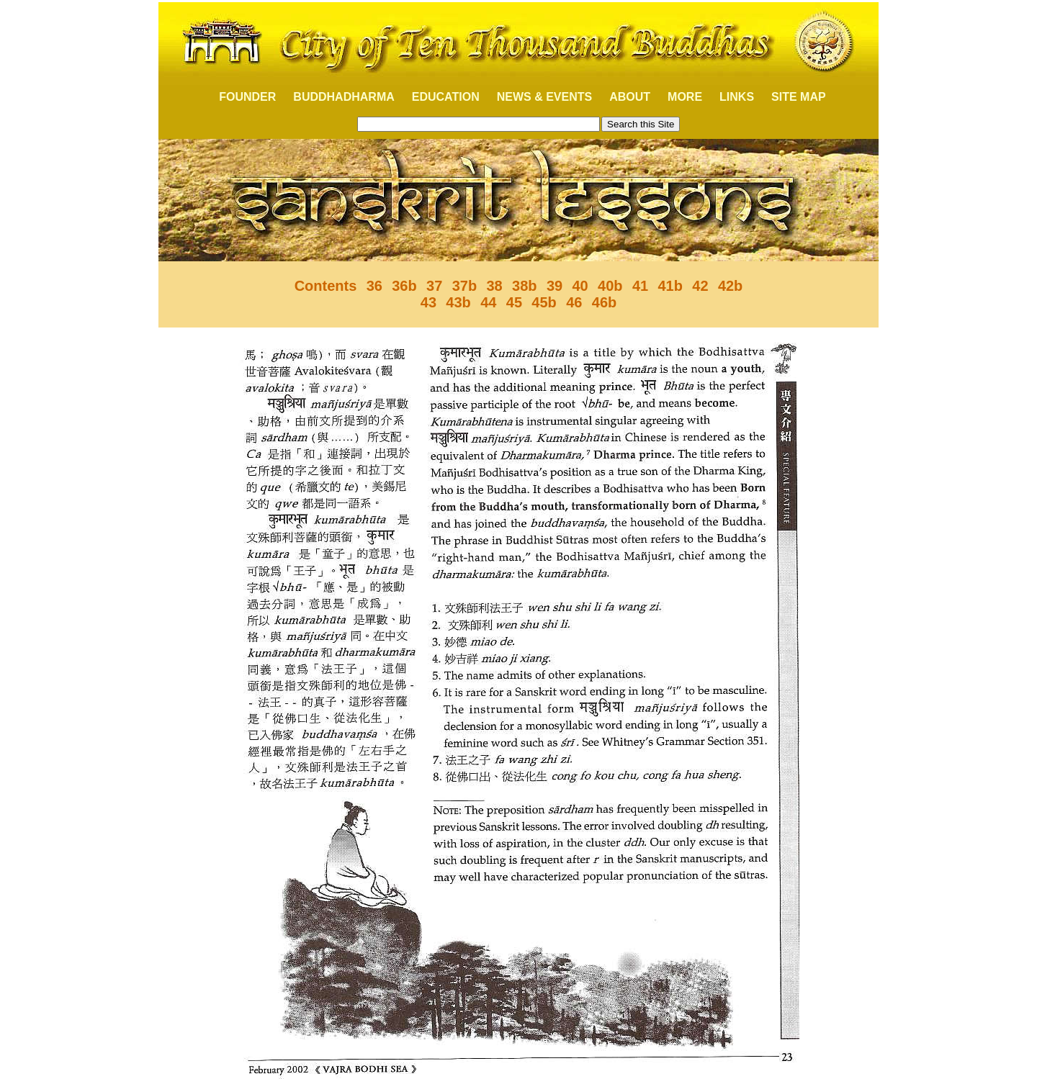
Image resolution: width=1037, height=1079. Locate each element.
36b (404, 286)
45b (543, 302)
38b (524, 286)
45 (514, 302)
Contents (326, 286)
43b (458, 302)
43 (428, 302)
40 (580, 286)
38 (494, 286)
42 (700, 286)
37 (434, 286)
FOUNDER (239, 97)
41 (640, 286)
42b (730, 286)
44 (488, 302)
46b (604, 302)
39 (554, 286)
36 (374, 286)
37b (464, 286)
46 (574, 302)
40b (610, 286)
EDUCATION (446, 97)
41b (669, 286)
